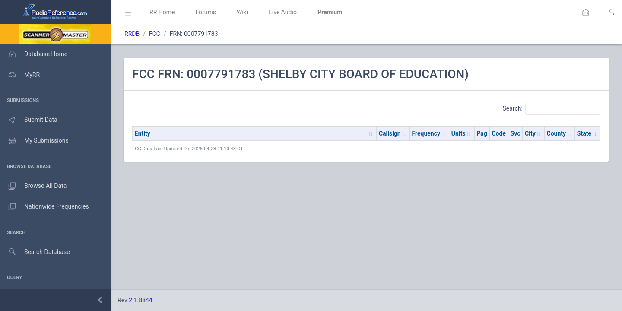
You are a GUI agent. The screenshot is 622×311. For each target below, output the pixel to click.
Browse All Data (33, 186)
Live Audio (283, 12)
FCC (154, 33)
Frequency (426, 133)
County (556, 133)
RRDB (132, 33)
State (584, 133)
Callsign (390, 133)
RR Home (162, 12)
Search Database (35, 252)
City (530, 133)
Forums (205, 12)
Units (458, 133)
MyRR (20, 75)
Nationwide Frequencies (44, 207)
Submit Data (28, 120)
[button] (586, 12)
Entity (142, 133)
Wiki (242, 12)
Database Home (33, 54)
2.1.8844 (140, 300)
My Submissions (34, 141)
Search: (551, 109)
